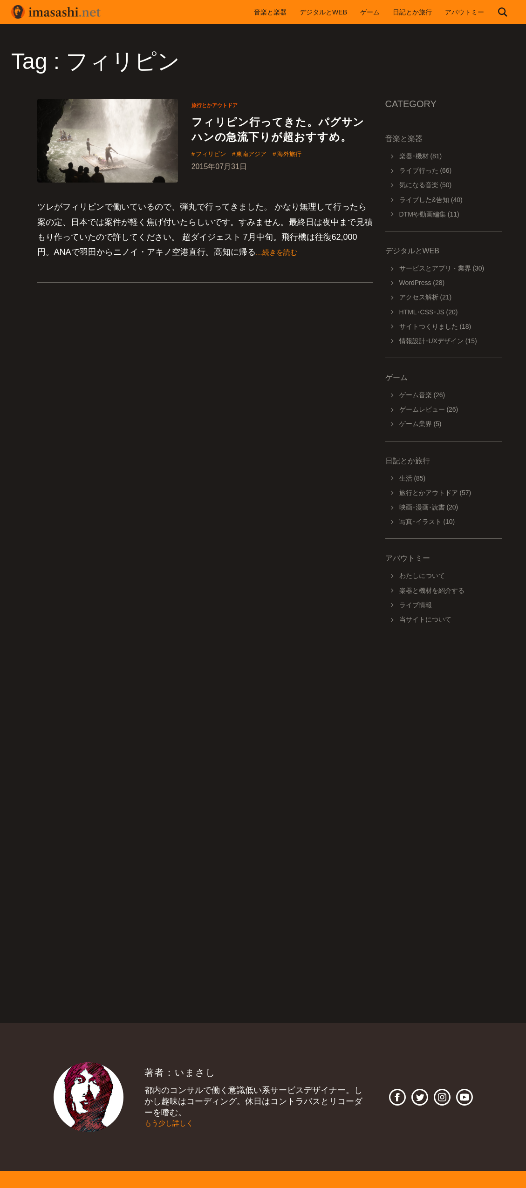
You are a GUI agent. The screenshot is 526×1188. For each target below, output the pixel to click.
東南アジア (265, 176)
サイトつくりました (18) (435, 326)
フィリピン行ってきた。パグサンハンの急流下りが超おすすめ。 (281, 140)
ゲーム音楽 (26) (422, 395)
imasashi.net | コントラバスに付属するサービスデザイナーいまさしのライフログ (62, 12)
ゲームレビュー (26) (428, 409)
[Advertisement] (443, 761)
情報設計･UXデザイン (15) (438, 341)
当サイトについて (425, 619)
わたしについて (422, 575)
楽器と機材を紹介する (432, 590)
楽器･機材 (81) (420, 156)
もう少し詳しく (173, 1123)
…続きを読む (281, 264)
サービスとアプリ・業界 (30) (442, 268)
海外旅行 (311, 176)
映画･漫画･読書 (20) (428, 507)
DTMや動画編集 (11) (429, 214)
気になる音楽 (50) (425, 185)
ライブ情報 (415, 605)
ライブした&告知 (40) (431, 200)
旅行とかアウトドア (220, 105)
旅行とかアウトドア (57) (435, 492)
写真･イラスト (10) (427, 521)
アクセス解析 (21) (425, 297)
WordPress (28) (422, 282)
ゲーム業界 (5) (420, 424)
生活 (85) (412, 478)
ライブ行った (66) (425, 170)
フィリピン (215, 176)
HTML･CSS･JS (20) (428, 312)
